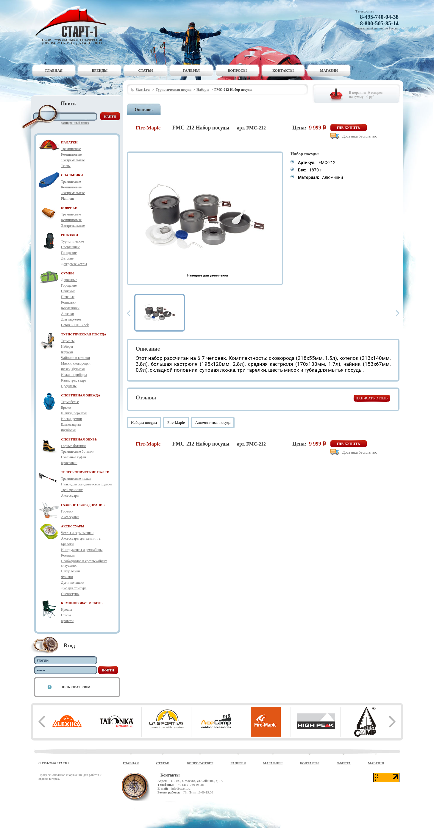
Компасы (68, 555)
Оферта (344, 763)
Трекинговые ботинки (77, 451)
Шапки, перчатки (74, 413)
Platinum (67, 198)
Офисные (68, 291)
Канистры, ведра (73, 380)
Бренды (100, 70)
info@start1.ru (180, 788)
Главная (54, 70)
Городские (69, 253)
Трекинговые (71, 149)
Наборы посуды (144, 422)
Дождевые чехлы (74, 264)
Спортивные (70, 247)
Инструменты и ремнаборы (81, 550)
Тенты (66, 166)
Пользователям (75, 687)
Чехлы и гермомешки (77, 533)
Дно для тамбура (74, 588)
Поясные (67, 297)
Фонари (67, 577)
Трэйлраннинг (72, 490)
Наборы (67, 346)
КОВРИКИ (69, 208)
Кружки (67, 352)
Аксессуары (70, 495)
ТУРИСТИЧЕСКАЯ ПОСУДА (83, 334)
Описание (144, 109)
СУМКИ (67, 273)
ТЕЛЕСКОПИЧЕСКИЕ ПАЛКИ (85, 472)
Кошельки (69, 302)
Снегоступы (70, 594)
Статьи (145, 70)
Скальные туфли (73, 457)
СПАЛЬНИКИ (72, 175)
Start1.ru (143, 90)
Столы (66, 615)
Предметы (69, 386)
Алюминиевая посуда (213, 422)
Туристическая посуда (173, 90)
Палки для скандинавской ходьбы (86, 484)
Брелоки (67, 544)
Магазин (329, 70)
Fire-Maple (176, 422)
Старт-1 (73, 25)
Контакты (283, 70)
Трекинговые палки (76, 479)
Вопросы (237, 70)
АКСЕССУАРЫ (72, 526)
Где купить (348, 128)
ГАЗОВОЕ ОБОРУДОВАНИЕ (83, 505)
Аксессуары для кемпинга (81, 538)
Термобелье (70, 402)
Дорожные (69, 280)
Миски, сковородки (75, 363)
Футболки (68, 430)
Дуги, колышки (72, 582)
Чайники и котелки (75, 358)
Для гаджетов (71, 319)
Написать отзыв (372, 398)
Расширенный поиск (75, 122)
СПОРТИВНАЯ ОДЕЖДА (80, 395)
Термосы (67, 341)
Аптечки (67, 314)
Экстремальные (73, 160)
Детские (67, 258)
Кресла (66, 609)
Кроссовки (69, 463)
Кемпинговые (71, 154)
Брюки (66, 407)
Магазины (273, 763)
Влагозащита (71, 424)
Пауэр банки (70, 571)
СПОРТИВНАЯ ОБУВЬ (79, 439)
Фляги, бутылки (73, 369)
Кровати (67, 621)
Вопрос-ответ (200, 763)
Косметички (70, 308)
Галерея (191, 70)
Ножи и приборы (74, 375)
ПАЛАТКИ (69, 142)
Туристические (72, 241)
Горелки (67, 511)
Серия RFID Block (75, 325)
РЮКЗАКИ (69, 235)
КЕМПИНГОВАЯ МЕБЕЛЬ (82, 603)
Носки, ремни (71, 419)
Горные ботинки (73, 446)
